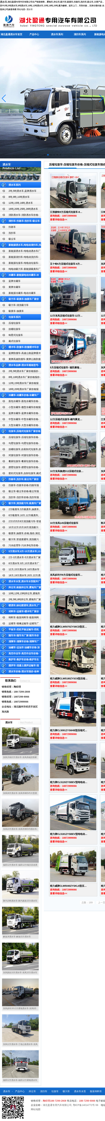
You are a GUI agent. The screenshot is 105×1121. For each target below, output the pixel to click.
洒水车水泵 (80, 1091)
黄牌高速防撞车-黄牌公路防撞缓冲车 (20, 360)
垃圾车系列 (15, 317)
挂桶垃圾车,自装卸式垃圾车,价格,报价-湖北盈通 (20, 450)
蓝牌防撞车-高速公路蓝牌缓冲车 (20, 354)
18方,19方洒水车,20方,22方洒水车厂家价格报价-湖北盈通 (20, 576)
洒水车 (30, 9)
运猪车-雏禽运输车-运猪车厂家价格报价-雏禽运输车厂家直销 (19, 624)
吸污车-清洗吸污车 (19, 305)
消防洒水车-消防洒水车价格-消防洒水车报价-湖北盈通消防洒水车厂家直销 (19, 216)
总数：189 (87, 902)
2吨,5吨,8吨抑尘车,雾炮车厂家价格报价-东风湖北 (20, 600)
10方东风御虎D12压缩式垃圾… (66, 471)
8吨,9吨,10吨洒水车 (19, 197)
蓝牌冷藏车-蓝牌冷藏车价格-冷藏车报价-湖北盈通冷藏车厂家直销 (19, 414)
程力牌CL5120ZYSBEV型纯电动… (68, 782)
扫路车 (12, 227)
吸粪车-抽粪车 (16, 311)
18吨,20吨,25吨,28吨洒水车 (23, 209)
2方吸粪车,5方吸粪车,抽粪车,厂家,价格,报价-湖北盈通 (20, 510)
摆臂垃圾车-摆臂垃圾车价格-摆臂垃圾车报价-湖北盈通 (19, 468)
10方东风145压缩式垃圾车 (64, 523)
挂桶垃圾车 (15, 329)
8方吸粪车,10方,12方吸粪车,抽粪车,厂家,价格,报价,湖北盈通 (19, 516)
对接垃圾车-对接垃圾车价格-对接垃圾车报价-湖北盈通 (19, 456)
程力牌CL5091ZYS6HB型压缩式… (68, 730)
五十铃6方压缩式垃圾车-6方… (66, 263)
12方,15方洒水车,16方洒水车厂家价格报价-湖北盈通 (20, 570)
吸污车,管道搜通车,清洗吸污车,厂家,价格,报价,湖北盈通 (19, 540)
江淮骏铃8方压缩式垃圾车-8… (66, 212)
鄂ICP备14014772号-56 (85, 1105)
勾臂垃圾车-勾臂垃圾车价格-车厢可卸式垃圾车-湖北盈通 (19, 444)
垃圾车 (55, 1091)
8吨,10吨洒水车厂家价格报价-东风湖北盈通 (20, 378)
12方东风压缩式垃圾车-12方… (66, 315)
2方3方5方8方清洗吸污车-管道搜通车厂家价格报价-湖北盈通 (20, 522)
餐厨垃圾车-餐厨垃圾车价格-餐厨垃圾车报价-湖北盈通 (19, 462)
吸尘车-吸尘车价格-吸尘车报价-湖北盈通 (19, 492)
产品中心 (34, 34)
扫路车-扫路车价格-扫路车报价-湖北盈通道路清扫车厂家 (19, 486)
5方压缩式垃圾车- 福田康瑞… (66, 367)
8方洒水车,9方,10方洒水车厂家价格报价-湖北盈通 (19, 564)
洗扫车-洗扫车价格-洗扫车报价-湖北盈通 (19, 498)
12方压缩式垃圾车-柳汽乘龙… (66, 419)
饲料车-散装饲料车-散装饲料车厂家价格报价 (19, 618)
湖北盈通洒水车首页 (11, 34)
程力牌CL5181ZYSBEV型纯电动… (68, 834)
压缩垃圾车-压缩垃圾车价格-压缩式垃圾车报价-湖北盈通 (19, 438)
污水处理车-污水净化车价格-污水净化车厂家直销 (19, 546)
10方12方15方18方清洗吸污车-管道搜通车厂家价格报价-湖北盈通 (20, 528)
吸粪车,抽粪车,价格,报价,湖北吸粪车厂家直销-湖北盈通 (20, 534)
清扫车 (43, 1091)
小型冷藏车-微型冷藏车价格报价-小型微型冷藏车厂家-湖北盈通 (20, 408)
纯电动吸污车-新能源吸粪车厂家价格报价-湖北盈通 (20, 270)
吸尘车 (12, 239)
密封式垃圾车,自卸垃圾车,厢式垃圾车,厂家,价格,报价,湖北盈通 (20, 474)
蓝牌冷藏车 (15, 281)
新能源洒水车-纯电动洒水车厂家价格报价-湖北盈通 (20, 252)
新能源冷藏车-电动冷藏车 (22, 293)
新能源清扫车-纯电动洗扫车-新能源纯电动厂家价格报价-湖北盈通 (19, 258)
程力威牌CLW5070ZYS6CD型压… (68, 626)
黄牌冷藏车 (15, 287)
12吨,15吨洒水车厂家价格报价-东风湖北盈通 (19, 384)
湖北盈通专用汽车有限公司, (58, 1105)
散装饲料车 (96, 1091)
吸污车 (66, 1091)
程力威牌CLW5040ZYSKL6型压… (68, 885)
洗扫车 (12, 233)
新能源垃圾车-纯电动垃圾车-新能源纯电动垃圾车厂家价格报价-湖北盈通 (19, 264)
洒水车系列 (57, 34)
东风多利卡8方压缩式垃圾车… (66, 574)
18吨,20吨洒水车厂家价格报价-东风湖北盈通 (19, 390)
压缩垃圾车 (15, 323)
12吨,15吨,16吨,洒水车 (21, 203)
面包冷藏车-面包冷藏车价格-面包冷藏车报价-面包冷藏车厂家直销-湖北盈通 (20, 402)
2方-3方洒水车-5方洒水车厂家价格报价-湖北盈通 (20, 558)
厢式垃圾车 (15, 341)
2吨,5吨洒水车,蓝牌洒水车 (22, 190)
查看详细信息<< (58, 219)
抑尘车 (32, 1091)
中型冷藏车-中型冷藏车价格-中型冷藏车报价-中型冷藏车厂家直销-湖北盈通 (20, 420)
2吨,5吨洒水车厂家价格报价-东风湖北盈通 (19, 372)
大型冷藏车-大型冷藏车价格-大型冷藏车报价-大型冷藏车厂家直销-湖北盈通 (20, 426)
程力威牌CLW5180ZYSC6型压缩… (69, 678)
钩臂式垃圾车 (16, 335)
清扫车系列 (80, 34)
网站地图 (21, 9)
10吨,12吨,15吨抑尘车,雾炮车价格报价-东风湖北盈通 (20, 594)
